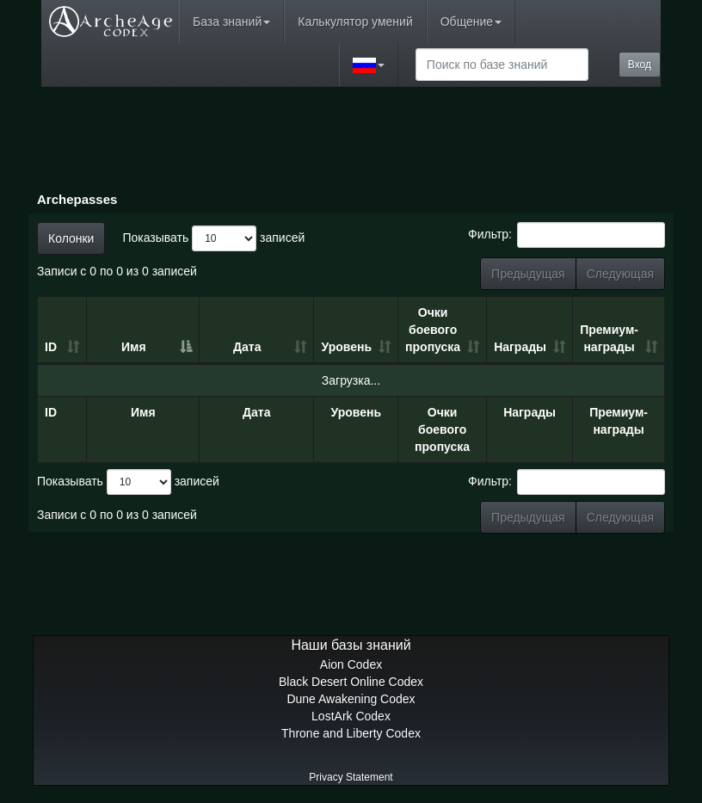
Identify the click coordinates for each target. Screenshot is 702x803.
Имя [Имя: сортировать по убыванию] (133, 347)
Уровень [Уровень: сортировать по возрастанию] (346, 347)
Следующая (620, 274)
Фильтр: (566, 235)
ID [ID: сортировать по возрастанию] (51, 347)
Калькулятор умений (355, 21)
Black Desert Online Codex (351, 682)
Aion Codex (351, 664)
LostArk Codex (351, 716)
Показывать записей (213, 238)
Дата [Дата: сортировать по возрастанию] (247, 347)
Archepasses (77, 199)
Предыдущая (528, 274)
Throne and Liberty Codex (351, 733)
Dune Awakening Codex (350, 699)
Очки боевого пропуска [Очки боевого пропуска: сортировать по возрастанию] (432, 330)
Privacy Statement (350, 777)
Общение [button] (471, 21)
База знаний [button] (231, 21)
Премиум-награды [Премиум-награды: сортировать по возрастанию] (609, 338)
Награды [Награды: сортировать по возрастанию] (520, 347)
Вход (639, 65)
